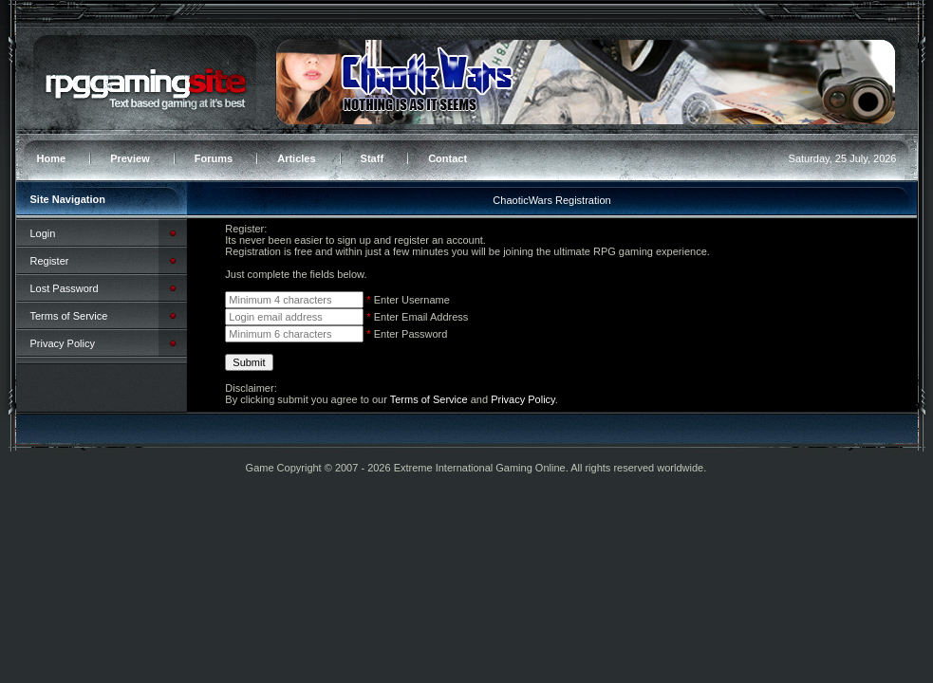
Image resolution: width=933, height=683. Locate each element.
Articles (296, 158)
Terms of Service (69, 316)
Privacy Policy (62, 343)
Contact (447, 158)
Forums (214, 158)
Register (49, 261)
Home (51, 158)
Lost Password (64, 288)
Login (43, 233)
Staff (372, 158)
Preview (130, 158)
